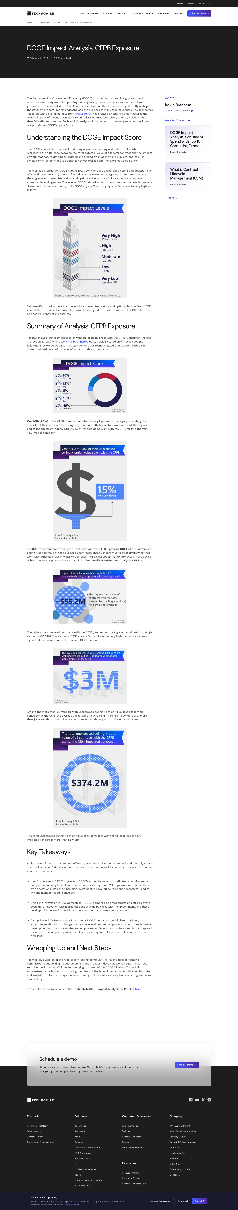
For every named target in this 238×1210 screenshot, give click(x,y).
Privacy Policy (72, 1204)
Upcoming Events (131, 1178)
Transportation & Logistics (88, 1180)
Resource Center (130, 1172)
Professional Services (85, 1169)
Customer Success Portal (135, 1183)
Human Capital (82, 1158)
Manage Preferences (161, 1201)
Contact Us (176, 1174)
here (142, 560)
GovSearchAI (83, 114)
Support (179, 3)
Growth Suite (34, 1131)
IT (75, 1164)
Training (126, 1131)
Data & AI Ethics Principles (183, 1142)
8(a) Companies (83, 1185)
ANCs (77, 1136)
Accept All (200, 1201)
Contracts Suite (35, 1136)
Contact (190, 3)
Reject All (183, 1201)
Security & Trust (178, 1136)
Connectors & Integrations (40, 1142)
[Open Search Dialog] (210, 4)
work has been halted (74, 341)
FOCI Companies (83, 1153)
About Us (174, 1147)
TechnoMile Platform (37, 1125)
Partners (174, 1158)
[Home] (40, 13)
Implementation (130, 1125)
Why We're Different (180, 1125)
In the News (176, 1164)
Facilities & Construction (87, 1147)
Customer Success (131, 1136)
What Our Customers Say (183, 1131)
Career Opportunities (181, 1169)
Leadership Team (178, 1153)
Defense (79, 1142)
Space (78, 1174)
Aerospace (80, 1131)
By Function (81, 1125)
